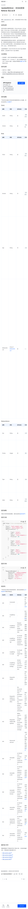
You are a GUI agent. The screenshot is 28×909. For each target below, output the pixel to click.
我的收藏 (20, 15)
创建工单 (22, 61)
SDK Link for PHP (7, 859)
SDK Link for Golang (7, 855)
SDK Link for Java (7, 853)
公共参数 (9, 102)
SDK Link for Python (7, 857)
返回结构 (22, 513)
